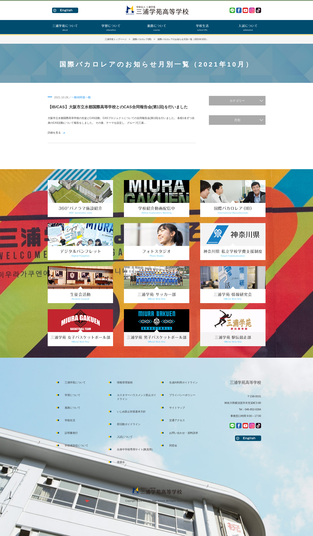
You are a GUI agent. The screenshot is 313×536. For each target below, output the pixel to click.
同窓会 (173, 445)
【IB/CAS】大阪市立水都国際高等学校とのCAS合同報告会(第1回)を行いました (118, 107)
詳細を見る (54, 132)
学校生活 (70, 420)
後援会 (121, 462)
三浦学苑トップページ (116, 39)
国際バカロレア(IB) (142, 39)
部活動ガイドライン (128, 424)
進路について (72, 407)
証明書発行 (71, 432)
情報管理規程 (125, 382)
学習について (72, 395)
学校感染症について (76, 445)
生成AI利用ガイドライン (183, 382)
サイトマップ (177, 407)
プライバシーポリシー (182, 395)
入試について (125, 436)
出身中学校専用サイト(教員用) (135, 449)
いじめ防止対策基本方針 (131, 411)
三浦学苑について (75, 382)
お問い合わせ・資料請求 (183, 432)
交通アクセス (177, 420)
